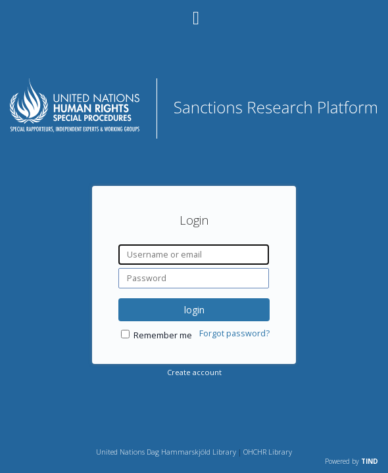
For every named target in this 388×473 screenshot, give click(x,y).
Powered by (351, 461)
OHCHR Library (267, 452)
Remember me (162, 335)
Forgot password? (234, 333)
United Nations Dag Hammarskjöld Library (166, 452)
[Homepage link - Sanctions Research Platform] (194, 135)
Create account (194, 372)
